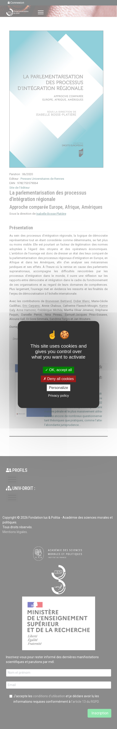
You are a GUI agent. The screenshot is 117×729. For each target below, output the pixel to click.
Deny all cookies (58, 379)
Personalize (58, 388)
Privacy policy (58, 396)
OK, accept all (58, 370)
